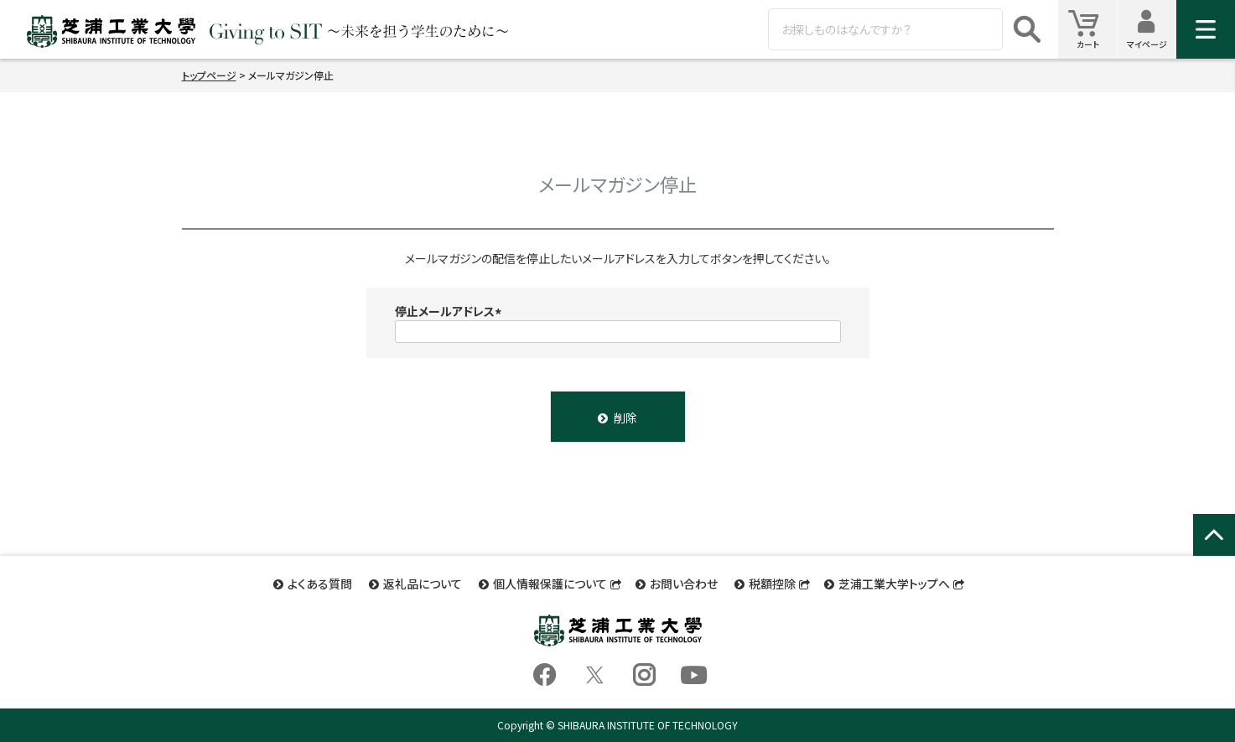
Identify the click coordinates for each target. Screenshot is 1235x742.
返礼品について (422, 583)
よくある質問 (320, 583)
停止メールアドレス (450, 311)
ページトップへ (1214, 553)
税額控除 (772, 583)
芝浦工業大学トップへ (894, 583)
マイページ (1151, 29)
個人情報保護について (550, 583)
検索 (1027, 29)
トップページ (209, 75)
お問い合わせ (684, 583)
